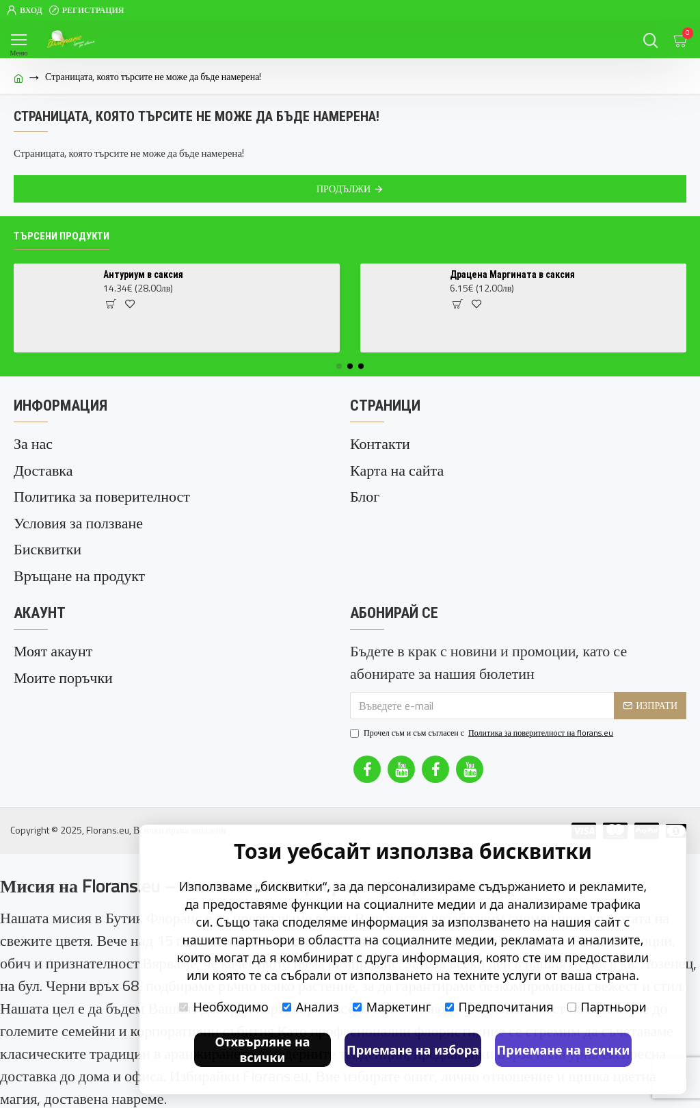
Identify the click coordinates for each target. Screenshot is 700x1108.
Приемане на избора (413, 1050)
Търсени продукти (61, 236)
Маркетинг (392, 1007)
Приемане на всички (563, 1050)
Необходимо (223, 1007)
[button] (339, 366)
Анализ (310, 1007)
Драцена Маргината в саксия (512, 274)
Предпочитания (499, 1007)
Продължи (344, 188)
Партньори (607, 1007)
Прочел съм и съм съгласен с (482, 731)
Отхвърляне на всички (262, 1049)
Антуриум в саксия (143, 274)
